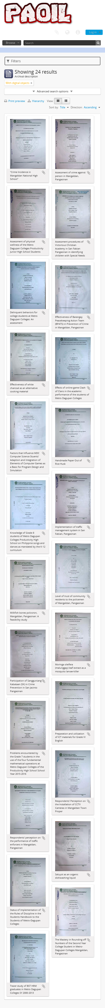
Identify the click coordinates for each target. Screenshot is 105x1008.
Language (67, 32)
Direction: (77, 107)
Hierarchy (36, 101)
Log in (93, 32)
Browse (10, 43)
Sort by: (54, 107)
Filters (14, 61)
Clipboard (57, 32)
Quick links (78, 32)
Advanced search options (52, 91)
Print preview (14, 101)
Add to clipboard (43, 172)
